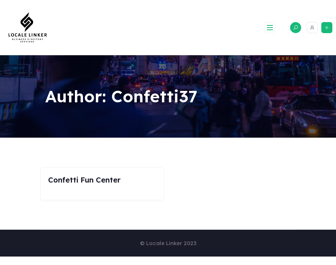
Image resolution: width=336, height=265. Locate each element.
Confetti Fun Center (84, 179)
